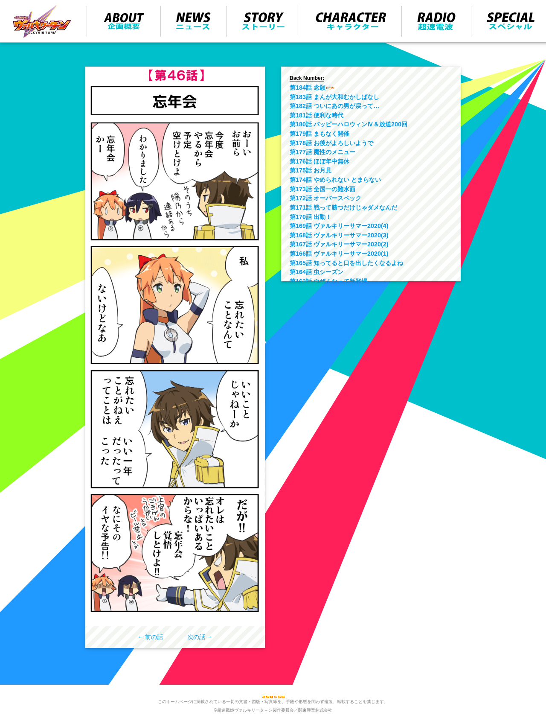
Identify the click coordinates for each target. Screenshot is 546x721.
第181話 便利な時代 (316, 115)
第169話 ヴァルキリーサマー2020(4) (339, 225)
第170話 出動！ (310, 216)
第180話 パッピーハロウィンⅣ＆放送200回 (348, 124)
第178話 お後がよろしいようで (331, 143)
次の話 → (200, 636)
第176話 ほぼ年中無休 (319, 161)
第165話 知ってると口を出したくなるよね (346, 263)
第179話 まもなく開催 (319, 133)
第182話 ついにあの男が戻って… (334, 105)
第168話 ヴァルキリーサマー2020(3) (339, 235)
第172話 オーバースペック (325, 198)
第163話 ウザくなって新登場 (328, 281)
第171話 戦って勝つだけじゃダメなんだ (343, 207)
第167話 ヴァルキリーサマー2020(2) (339, 244)
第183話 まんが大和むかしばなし (334, 96)
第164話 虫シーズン (316, 272)
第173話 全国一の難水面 (322, 189)
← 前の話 (150, 636)
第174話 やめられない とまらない (335, 179)
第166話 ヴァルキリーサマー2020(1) (339, 253)
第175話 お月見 (310, 170)
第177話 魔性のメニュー (322, 152)
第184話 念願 (307, 87)
